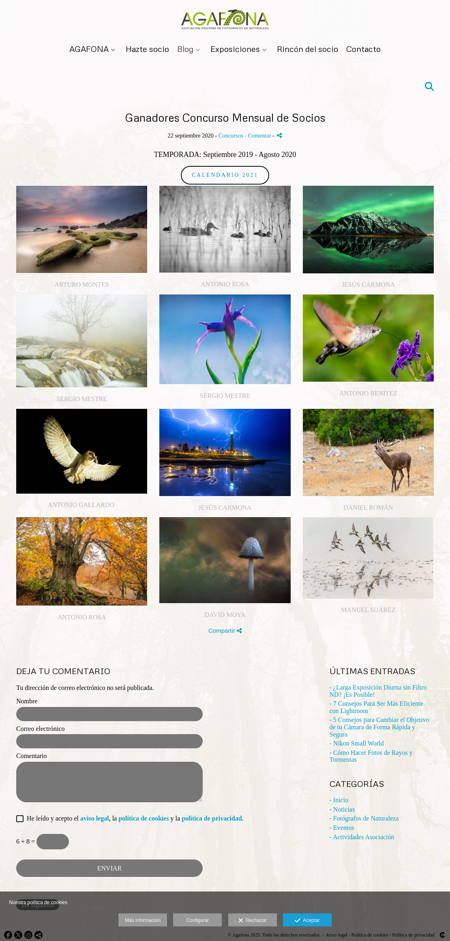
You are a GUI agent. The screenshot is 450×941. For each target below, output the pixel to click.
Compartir (225, 630)
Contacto (363, 48)
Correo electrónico (40, 728)
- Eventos (342, 827)
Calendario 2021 (225, 175)
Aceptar (307, 920)
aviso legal (94, 818)
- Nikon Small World (357, 743)
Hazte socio (147, 48)
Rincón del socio (307, 48)
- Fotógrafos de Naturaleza (364, 818)
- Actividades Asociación (362, 837)
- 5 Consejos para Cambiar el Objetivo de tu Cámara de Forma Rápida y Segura (379, 726)
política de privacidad (212, 818)
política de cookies (143, 818)
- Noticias (342, 809)
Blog (185, 48)
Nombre (26, 701)
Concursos (231, 135)
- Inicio (339, 800)
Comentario (31, 755)
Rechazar (252, 920)
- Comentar (258, 135)
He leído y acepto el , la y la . (134, 818)
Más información (143, 920)
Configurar (197, 920)
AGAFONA (89, 48)
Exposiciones (235, 48)
